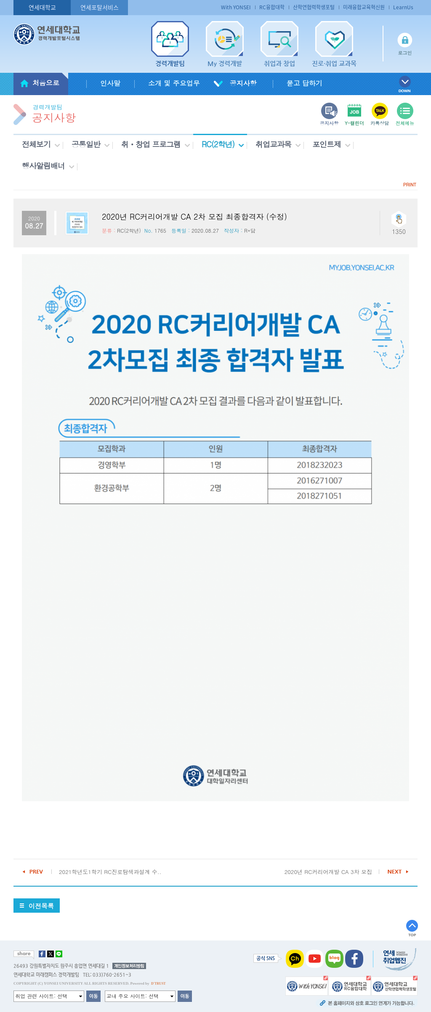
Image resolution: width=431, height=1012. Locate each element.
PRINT (409, 184)
